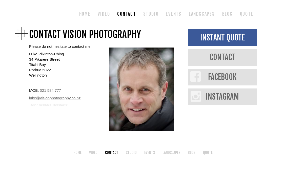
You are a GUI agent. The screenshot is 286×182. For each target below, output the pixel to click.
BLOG (227, 14)
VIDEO (104, 14)
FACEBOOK (222, 77)
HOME (85, 14)
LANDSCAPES (202, 14)
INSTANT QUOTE (222, 37)
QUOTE (246, 14)
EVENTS (173, 14)
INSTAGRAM (222, 96)
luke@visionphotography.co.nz (54, 98)
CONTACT (126, 14)
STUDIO (151, 14)
